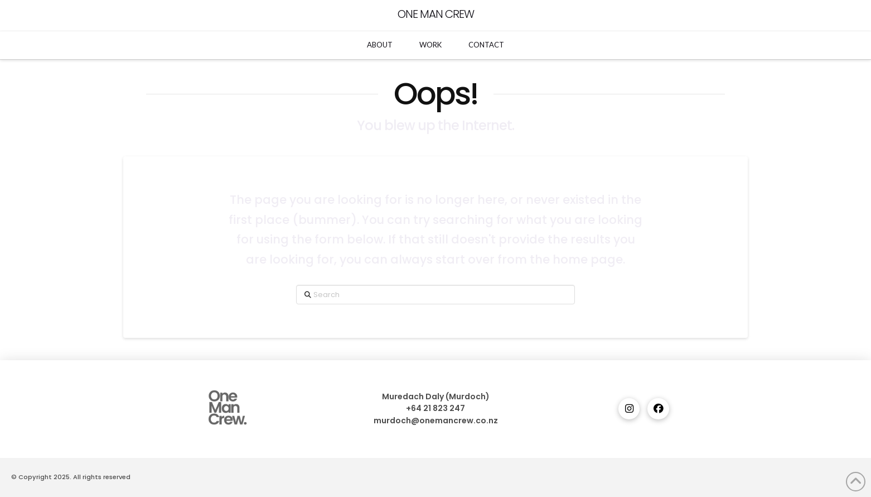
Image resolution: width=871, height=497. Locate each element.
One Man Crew (436, 14)
